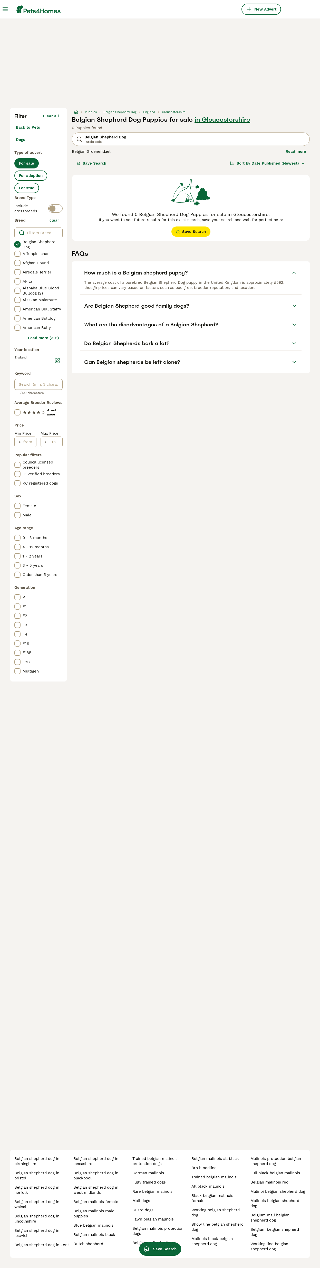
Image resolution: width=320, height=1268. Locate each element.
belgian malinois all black (215, 1158)
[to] (54, 442)
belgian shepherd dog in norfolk (36, 1190)
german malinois (148, 1173)
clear (54, 220)
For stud (26, 188)
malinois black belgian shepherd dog (212, 1241)
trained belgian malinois (214, 1177)
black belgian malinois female (212, 1198)
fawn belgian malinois (153, 1219)
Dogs (20, 139)
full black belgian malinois (275, 1173)
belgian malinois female (95, 1201)
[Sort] (267, 163)
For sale (26, 163)
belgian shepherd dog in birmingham (36, 1161)
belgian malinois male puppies (93, 1213)
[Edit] (57, 360)
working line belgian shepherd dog (269, 1246)
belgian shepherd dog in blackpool (95, 1175)
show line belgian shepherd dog (217, 1227)
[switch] (55, 208)
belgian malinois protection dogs (157, 1231)
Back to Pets (28, 127)
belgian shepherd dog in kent (41, 1245)
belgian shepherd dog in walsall (36, 1204)
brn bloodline (204, 1168)
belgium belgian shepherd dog (274, 1232)
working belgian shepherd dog (215, 1212)
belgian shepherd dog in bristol (36, 1175)
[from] (28, 442)
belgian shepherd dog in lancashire (95, 1161)
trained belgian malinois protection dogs (155, 1161)
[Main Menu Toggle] (5, 9)
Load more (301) (43, 338)
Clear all (51, 116)
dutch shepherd (88, 1244)
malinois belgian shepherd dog (274, 1203)
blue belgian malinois (93, 1225)
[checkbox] (17, 244)
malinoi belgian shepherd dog (277, 1191)
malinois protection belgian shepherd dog (275, 1161)
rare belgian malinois (152, 1191)
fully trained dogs (149, 1182)
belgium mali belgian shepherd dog (269, 1218)
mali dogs (141, 1200)
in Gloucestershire (222, 119)
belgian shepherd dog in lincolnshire (36, 1219)
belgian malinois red (269, 1182)
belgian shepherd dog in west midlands (95, 1190)
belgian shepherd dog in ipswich (36, 1233)
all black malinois (208, 1186)
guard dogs (142, 1210)
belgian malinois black (94, 1234)
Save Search (91, 163)
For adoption (31, 175)
